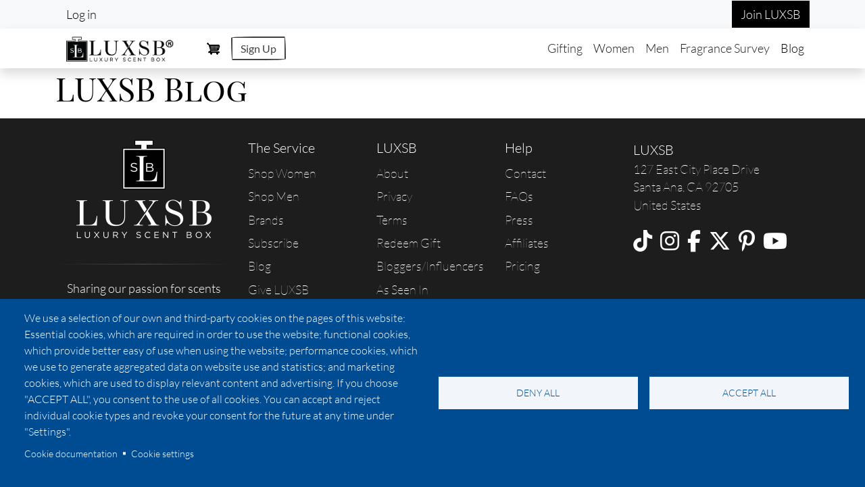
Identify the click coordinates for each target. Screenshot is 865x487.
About (392, 173)
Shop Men (273, 196)
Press (519, 219)
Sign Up (258, 48)
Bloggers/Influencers (430, 265)
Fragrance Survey (725, 48)
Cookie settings (162, 453)
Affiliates (527, 242)
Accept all (749, 392)
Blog (792, 48)
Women (614, 48)
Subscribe (273, 242)
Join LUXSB (771, 14)
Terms (391, 219)
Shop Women (282, 173)
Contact (525, 173)
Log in (81, 14)
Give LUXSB (278, 289)
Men (657, 48)
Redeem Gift (408, 242)
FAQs (519, 196)
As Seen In (402, 289)
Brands (266, 219)
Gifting (565, 48)
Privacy (394, 196)
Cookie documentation (71, 453)
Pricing (522, 265)
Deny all (538, 392)
